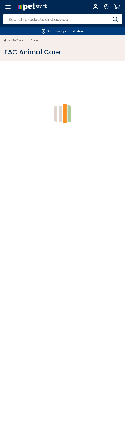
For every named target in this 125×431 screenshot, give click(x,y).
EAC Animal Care (25, 40)
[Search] (115, 19)
